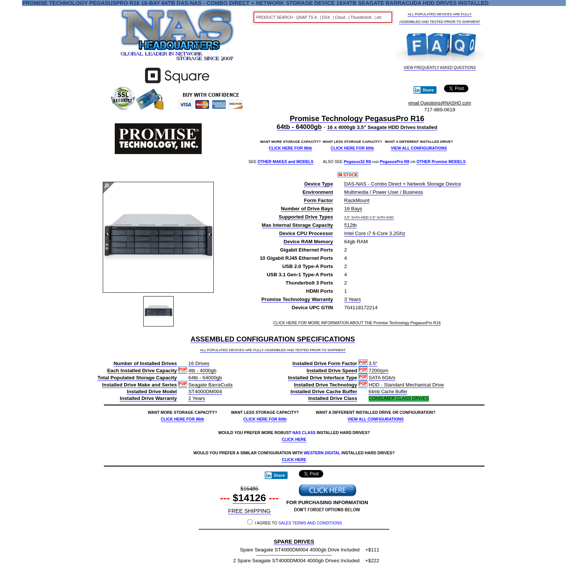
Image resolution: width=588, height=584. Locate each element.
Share (424, 90)
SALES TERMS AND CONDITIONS (310, 523)
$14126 (249, 498)
